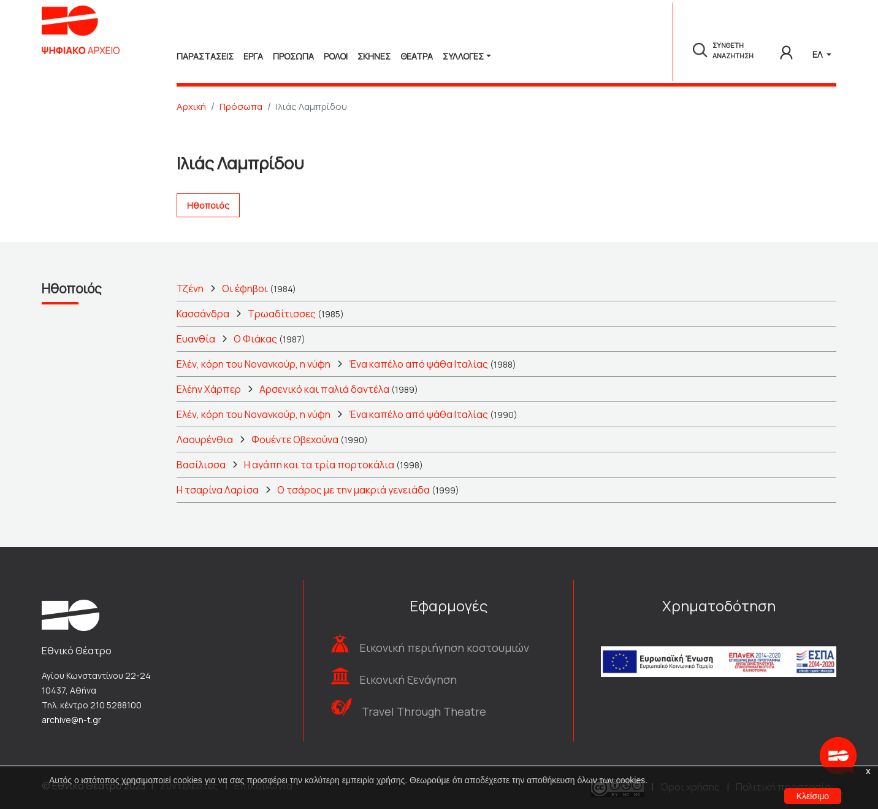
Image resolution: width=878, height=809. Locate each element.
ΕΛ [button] (818, 54)
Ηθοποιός (208, 205)
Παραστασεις (205, 56)
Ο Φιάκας (255, 339)
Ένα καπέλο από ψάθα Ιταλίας (418, 364)
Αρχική (191, 106)
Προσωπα (293, 56)
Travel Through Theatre (424, 711)
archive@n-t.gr (71, 720)
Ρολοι (336, 56)
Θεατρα (416, 56)
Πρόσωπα (241, 106)
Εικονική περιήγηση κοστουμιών (444, 647)
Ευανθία (196, 339)
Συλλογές (463, 56)
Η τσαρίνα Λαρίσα (218, 490)
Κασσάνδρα (203, 313)
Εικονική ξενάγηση (408, 679)
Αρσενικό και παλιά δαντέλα (324, 389)
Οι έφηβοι (245, 288)
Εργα (253, 56)
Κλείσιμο (812, 796)
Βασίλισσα (201, 464)
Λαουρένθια (205, 439)
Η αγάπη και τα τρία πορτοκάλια (319, 464)
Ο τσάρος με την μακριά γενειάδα (353, 490)
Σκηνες (374, 56)
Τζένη (190, 288)
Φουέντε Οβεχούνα (294, 439)
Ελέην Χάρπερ (209, 389)
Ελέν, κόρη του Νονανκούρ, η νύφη (253, 364)
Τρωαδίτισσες (282, 313)
